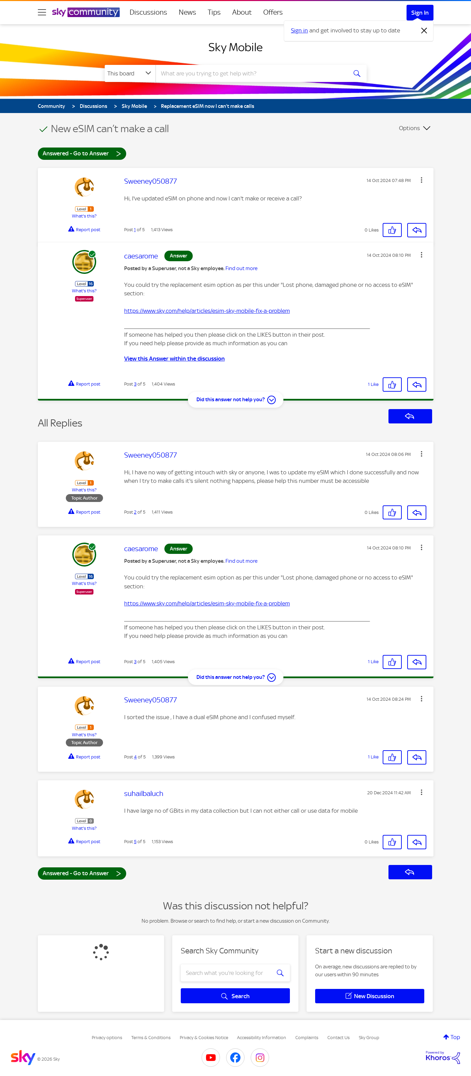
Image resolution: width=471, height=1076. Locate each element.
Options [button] (409, 128)
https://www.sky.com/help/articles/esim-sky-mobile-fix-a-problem (207, 310)
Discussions (148, 12)
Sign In (420, 12)
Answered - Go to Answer (82, 153)
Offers (273, 12)
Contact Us (338, 1037)
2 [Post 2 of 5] (135, 512)
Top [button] (455, 1037)
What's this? (84, 216)
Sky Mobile (235, 47)
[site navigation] (42, 12)
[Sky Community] (86, 12)
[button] (421, 180)
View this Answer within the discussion (174, 358)
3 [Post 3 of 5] (135, 384)
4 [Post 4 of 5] (135, 756)
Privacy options (107, 1037)
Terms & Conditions (151, 1037)
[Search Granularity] (130, 73)
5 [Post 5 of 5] (135, 841)
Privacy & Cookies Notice (204, 1037)
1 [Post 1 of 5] (135, 229)
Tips (214, 12)
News (187, 12)
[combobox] (250, 73)
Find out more (241, 268)
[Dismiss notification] (424, 30)
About (242, 12)
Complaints (306, 1037)
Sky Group (369, 1037)
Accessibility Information (261, 1037)
